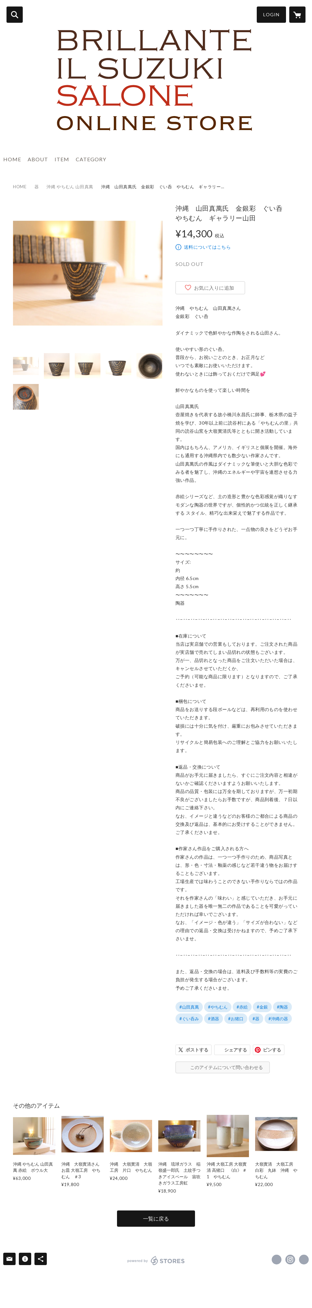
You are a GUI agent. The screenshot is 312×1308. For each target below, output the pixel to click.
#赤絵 (242, 1007)
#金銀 (262, 1007)
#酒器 (213, 1018)
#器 (256, 1018)
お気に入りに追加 (214, 288)
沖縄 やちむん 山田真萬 (69, 186)
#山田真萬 (189, 1007)
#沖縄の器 (278, 1018)
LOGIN (271, 14)
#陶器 (282, 1007)
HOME (12, 159)
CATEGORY (91, 159)
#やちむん (218, 1007)
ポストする (197, 1049)
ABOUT (38, 159)
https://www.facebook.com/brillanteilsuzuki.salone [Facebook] (276, 1259)
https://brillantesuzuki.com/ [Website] (304, 1259)
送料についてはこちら (207, 247)
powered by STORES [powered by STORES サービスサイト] (156, 1260)
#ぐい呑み (189, 1018)
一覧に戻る (156, 1218)
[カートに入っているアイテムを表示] (297, 15)
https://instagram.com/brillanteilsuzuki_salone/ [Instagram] (290, 1259)
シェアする (235, 1049)
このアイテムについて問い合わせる (226, 1067)
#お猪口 (235, 1018)
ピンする (272, 1049)
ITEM (62, 159)
